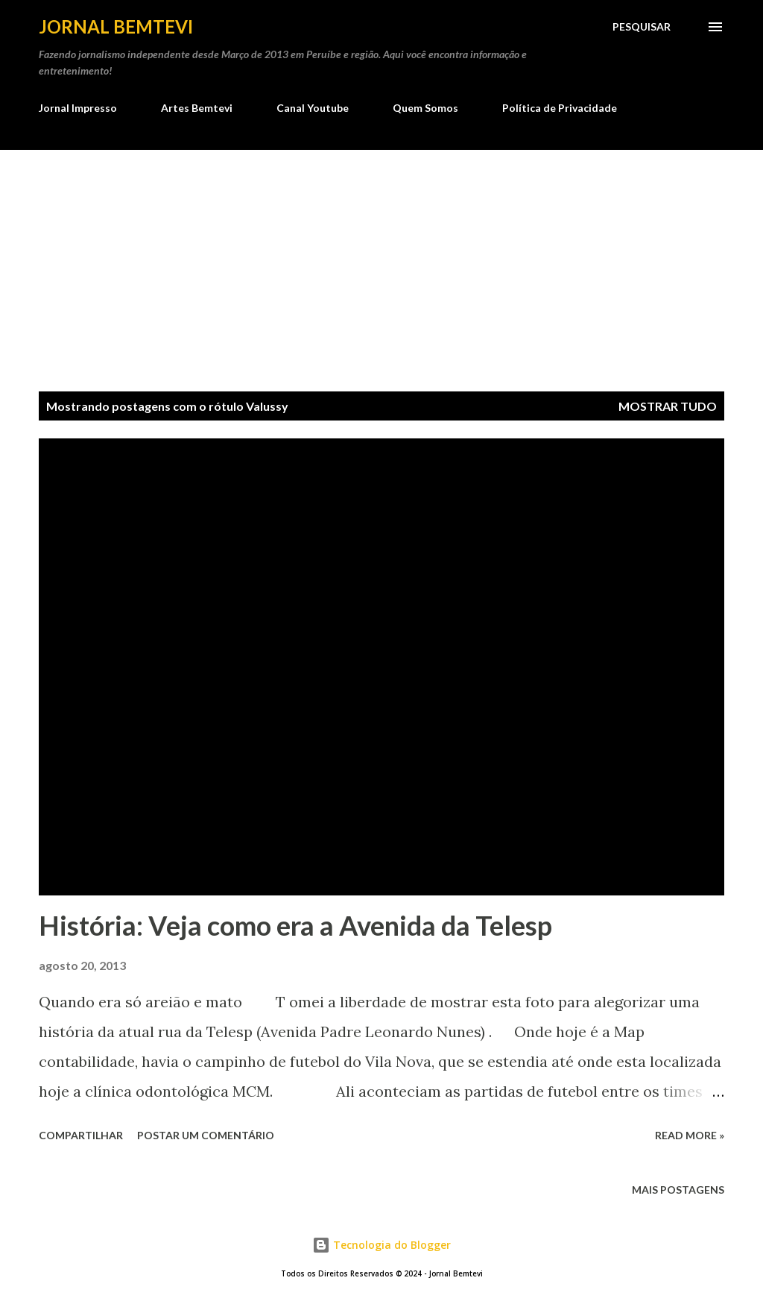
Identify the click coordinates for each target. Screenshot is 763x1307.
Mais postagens (678, 1189)
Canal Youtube (312, 107)
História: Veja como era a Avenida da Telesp (295, 925)
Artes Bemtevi (196, 107)
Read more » (689, 1135)
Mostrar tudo (667, 406)
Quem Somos (425, 107)
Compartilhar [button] (81, 1135)
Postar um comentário (205, 1135)
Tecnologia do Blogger (381, 1245)
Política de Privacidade (559, 107)
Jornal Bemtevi (116, 26)
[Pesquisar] (641, 27)
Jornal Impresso (78, 107)
